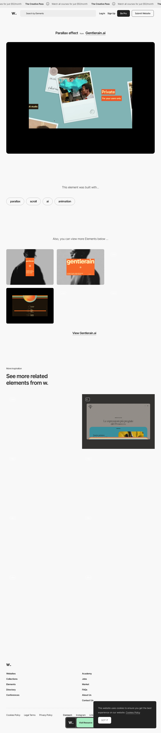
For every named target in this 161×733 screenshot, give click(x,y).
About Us (86, 695)
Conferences (12, 695)
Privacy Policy (45, 715)
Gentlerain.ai (95, 33)
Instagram (81, 715)
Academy (87, 673)
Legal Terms (30, 715)
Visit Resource (85, 722)
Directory (11, 689)
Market (85, 684)
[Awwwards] (14, 13)
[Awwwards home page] (71, 722)
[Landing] (118, 599)
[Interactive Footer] (30, 306)
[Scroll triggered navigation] (42, 598)
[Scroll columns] (42, 540)
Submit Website (142, 13)
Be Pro (123, 13)
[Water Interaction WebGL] (131, 267)
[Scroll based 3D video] (131, 306)
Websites (11, 673)
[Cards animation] (118, 421)
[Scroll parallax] (118, 540)
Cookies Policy (13, 715)
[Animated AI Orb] (42, 481)
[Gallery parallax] (118, 481)
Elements (11, 684)
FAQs (84, 689)
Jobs (84, 679)
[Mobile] (30, 267)
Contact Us (87, 700)
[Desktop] (80, 267)
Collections (11, 679)
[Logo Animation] (80, 306)
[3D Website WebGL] (42, 421)
